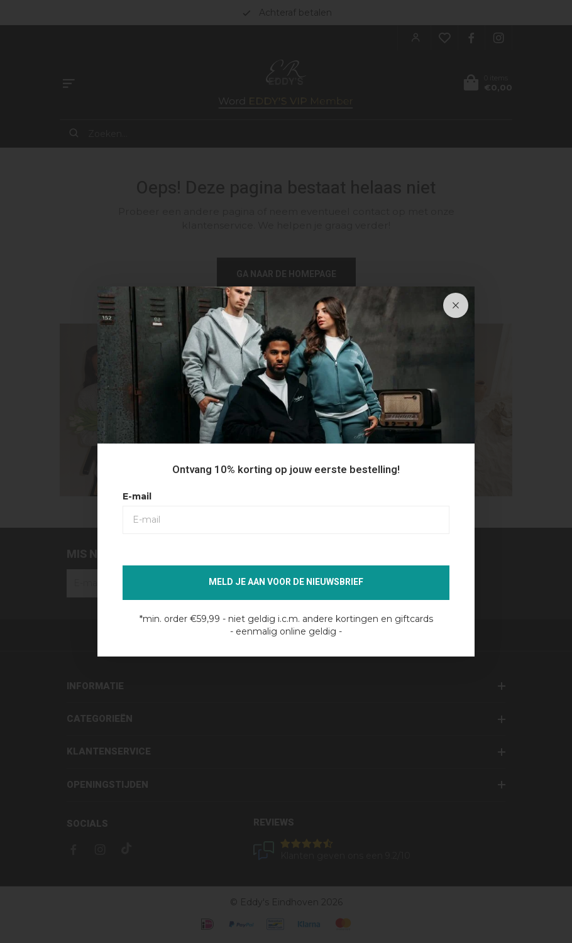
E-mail (137, 496)
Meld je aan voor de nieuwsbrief (286, 582)
